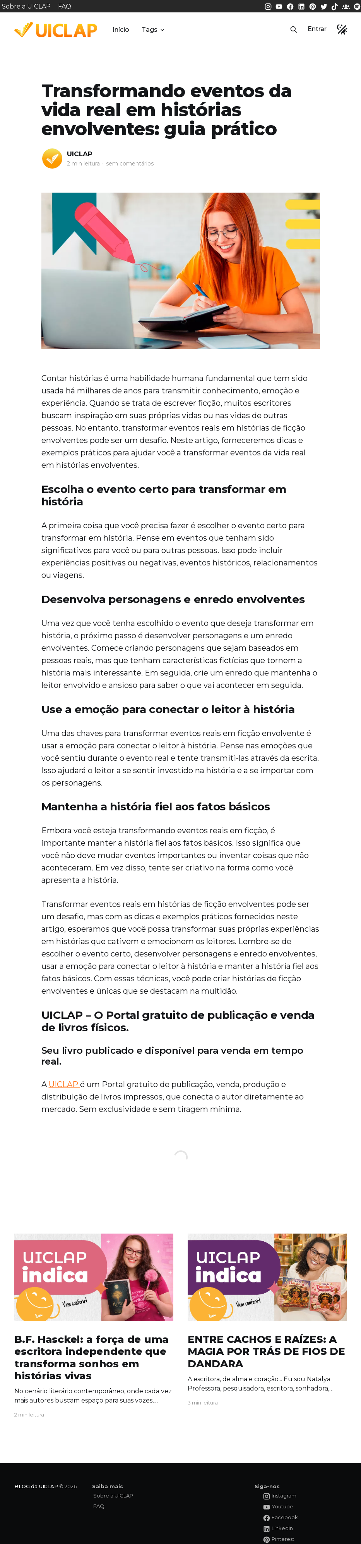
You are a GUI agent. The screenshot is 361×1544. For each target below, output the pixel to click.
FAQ (64, 6)
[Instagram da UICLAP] (269, 6)
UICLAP (79, 154)
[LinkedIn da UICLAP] (302, 6)
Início (121, 29)
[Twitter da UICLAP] (324, 6)
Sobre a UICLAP (26, 6)
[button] (293, 29)
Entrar (317, 29)
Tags (154, 29)
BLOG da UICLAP (36, 1486)
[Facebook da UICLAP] (291, 6)
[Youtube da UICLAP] (279, 6)
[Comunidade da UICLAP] (346, 6)
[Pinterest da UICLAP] (313, 6)
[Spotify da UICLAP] (357, 6)
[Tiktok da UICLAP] (335, 6)
